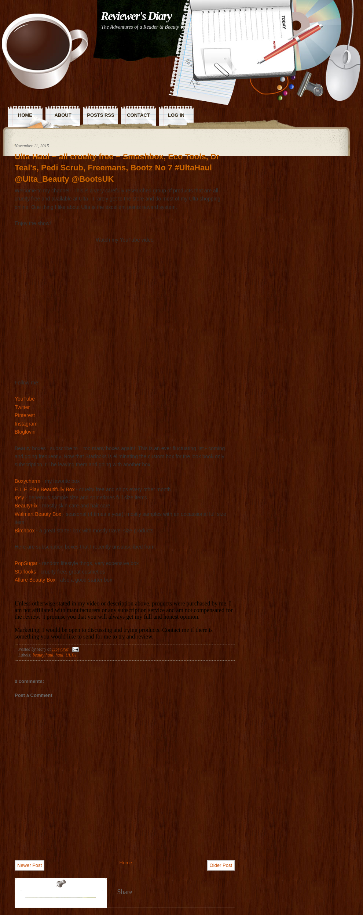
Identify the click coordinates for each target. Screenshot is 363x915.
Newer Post (29, 865)
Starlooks (25, 572)
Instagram (26, 424)
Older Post (221, 865)
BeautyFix (26, 506)
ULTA (71, 655)
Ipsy (19, 497)
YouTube (25, 399)
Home (126, 862)
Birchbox (24, 531)
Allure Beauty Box (35, 580)
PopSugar (26, 563)
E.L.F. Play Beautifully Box (44, 489)
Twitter (22, 407)
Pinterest (25, 415)
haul (59, 655)
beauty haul (43, 655)
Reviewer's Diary (136, 15)
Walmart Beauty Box (38, 514)
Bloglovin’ (26, 432)
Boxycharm (27, 481)
